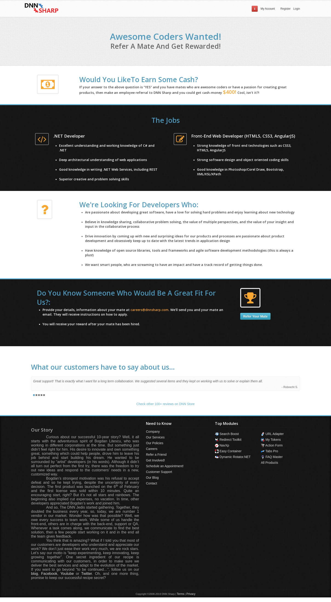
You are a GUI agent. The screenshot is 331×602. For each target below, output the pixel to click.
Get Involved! (155, 460)
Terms (180, 594)
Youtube (67, 574)
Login (296, 8)
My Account (268, 8)
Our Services (155, 437)
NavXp (222, 445)
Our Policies (154, 443)
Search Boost (227, 434)
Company (153, 431)
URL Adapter (272, 434)
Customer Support (159, 472)
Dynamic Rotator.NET (233, 457)
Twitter (86, 574)
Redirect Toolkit (228, 439)
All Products (269, 462)
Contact (151, 483)
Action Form (272, 445)
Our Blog (152, 477)
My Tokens (271, 439)
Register (285, 8)
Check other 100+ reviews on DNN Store (165, 404)
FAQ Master (272, 457)
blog (34, 574)
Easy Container (228, 451)
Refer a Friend (156, 454)
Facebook (49, 574)
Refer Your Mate (255, 316)
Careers (151, 449)
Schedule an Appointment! (164, 466)
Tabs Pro (269, 451)
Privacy (190, 594)
